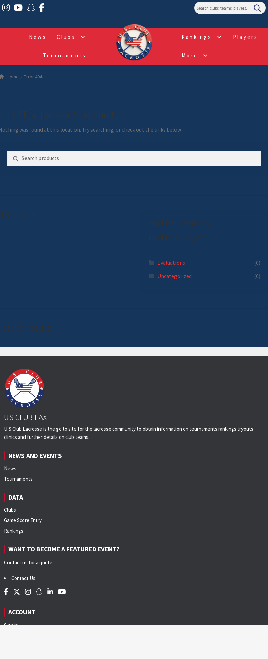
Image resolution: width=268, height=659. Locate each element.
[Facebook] (41, 8)
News (38, 37)
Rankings (197, 37)
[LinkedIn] (50, 591)
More (190, 55)
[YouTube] (18, 8)
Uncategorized (174, 276)
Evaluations (171, 262)
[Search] (230, 8)
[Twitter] (16, 591)
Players (245, 37)
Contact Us (23, 578)
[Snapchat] (31, 8)
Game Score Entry (23, 520)
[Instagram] (6, 8)
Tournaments (64, 55)
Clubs (66, 37)
